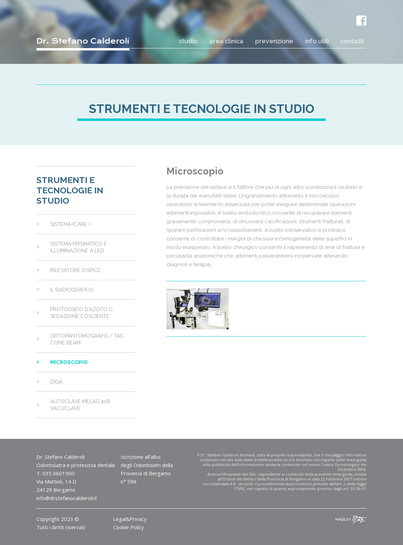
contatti (352, 41)
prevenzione (274, 41)
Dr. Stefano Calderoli (82, 41)
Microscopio (69, 362)
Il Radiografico (72, 290)
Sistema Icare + (70, 224)
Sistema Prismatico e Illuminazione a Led (78, 247)
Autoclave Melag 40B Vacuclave (80, 404)
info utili (317, 41)
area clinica (226, 41)
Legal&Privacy (130, 518)
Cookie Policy (128, 527)
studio (188, 41)
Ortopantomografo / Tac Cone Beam (87, 339)
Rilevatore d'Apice (75, 270)
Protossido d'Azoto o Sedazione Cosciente (81, 312)
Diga (56, 382)
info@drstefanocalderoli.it (66, 498)
